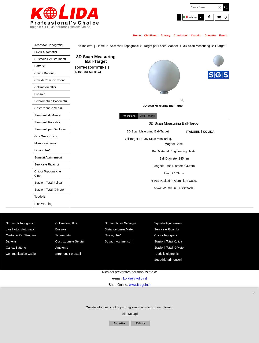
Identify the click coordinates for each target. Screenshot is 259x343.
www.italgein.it (139, 285)
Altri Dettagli (147, 115)
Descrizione (129, 115)
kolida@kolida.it (135, 278)
